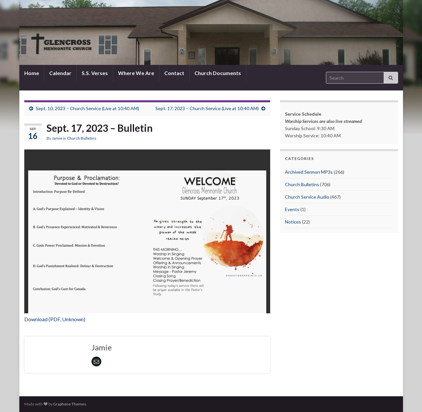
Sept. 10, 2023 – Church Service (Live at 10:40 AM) (87, 108)
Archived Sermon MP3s (309, 172)
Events (292, 209)
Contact (174, 73)
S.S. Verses (95, 73)
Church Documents (217, 73)
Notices (293, 222)
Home (31, 73)
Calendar (60, 73)
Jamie (57, 138)
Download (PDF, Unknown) (54, 319)
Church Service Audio (307, 197)
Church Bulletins (81, 138)
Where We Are (136, 73)
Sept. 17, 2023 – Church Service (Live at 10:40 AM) (207, 108)
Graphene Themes (69, 404)
